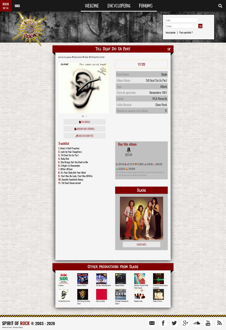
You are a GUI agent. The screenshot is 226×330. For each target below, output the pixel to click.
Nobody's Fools (138, 301)
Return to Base (100, 301)
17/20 (141, 64)
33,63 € (121, 169)
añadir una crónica (85, 129)
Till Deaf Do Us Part (64, 301)
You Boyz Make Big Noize (103, 285)
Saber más (141, 244)
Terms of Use (7, 327)
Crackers (61, 285)
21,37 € (130, 164)
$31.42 (128, 155)
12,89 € (140, 164)
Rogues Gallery (119, 285)
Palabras (84, 122)
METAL (6, 8)
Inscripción (170, 32)
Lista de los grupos (64, 56)
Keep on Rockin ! (82, 285)
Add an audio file (85, 135)
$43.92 (159, 164)
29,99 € (131, 169)
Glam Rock (78, 56)
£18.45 (150, 164)
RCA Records (159, 98)
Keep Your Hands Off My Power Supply (141, 286)
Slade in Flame (157, 301)
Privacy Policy (18, 327)
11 (166, 110)
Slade (86, 56)
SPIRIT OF (16, 323)
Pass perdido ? (186, 32)
